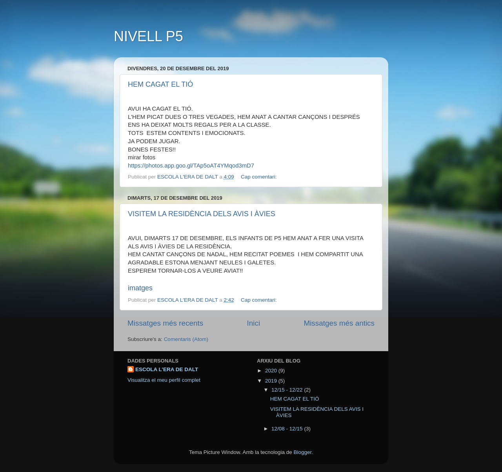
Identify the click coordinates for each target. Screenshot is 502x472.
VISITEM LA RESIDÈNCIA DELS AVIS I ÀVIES (201, 214)
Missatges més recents (165, 323)
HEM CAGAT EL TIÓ (160, 84)
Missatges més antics (339, 323)
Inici (253, 323)
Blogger (302, 452)
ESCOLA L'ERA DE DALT (166, 369)
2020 (271, 371)
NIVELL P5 (148, 36)
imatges (140, 288)
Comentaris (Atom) (186, 339)
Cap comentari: (259, 177)
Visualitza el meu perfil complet (163, 380)
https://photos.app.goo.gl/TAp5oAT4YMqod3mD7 (191, 165)
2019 (271, 381)
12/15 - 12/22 (287, 390)
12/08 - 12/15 (287, 429)
